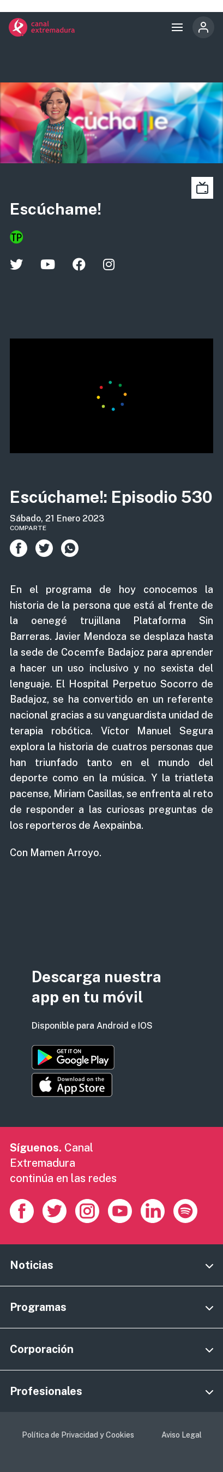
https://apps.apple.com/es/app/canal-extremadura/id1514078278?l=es (72, 1085)
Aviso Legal (181, 1435)
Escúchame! (55, 208)
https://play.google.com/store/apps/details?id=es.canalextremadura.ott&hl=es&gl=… (73, 1057)
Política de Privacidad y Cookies (78, 1435)
